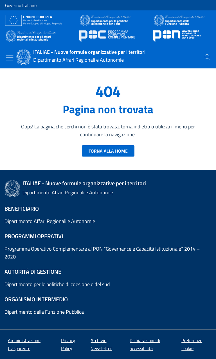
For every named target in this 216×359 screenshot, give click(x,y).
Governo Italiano (21, 5)
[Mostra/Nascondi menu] (9, 57)
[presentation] (207, 57)
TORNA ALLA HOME (108, 151)
